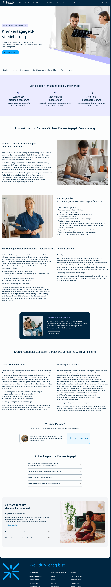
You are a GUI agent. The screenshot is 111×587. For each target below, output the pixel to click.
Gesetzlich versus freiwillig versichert (45, 70)
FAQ (62, 70)
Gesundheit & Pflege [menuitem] (49, 2)
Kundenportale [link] (54, 333)
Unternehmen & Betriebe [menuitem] (76, 2)
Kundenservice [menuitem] (89, 2)
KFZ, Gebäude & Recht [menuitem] (25, 2)
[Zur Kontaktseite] (78, 438)
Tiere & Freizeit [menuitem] (37, 2)
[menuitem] (102, 3)
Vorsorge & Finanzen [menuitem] (62, 2)
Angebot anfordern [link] (10, 52)
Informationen (24, 70)
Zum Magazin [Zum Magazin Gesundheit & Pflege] (11, 525)
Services (70, 70)
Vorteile (14, 70)
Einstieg (5, 70)
